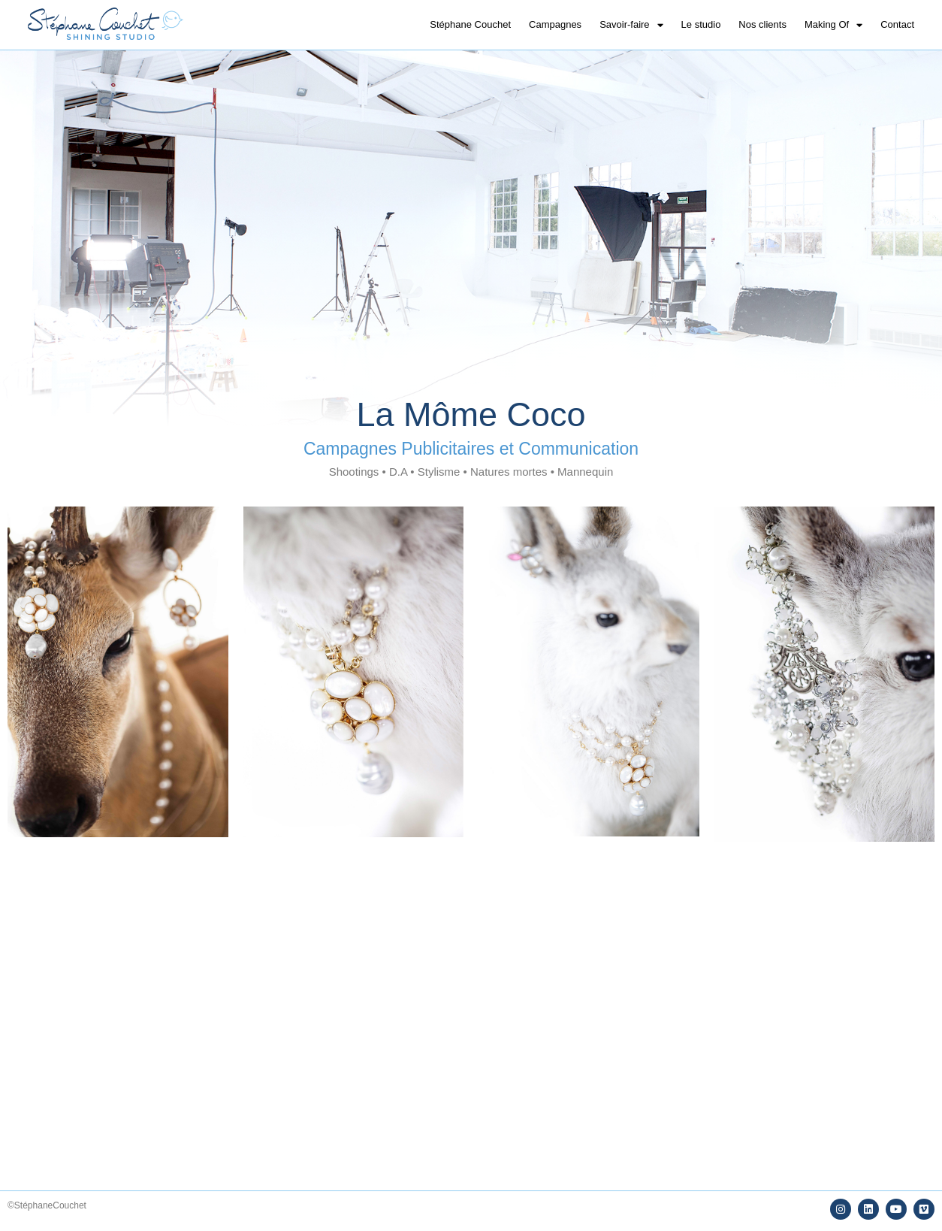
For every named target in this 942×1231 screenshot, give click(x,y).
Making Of (833, 25)
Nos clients (762, 24)
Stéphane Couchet (470, 24)
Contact (897, 24)
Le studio (701, 24)
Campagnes (555, 24)
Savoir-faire (631, 25)
